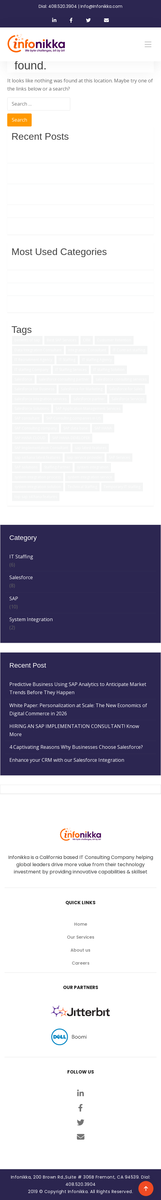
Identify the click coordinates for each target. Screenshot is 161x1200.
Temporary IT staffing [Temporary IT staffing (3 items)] (122, 486)
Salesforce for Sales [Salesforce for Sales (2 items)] (126, 388)
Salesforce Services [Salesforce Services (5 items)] (128, 398)
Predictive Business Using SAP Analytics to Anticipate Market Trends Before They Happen (79, 152)
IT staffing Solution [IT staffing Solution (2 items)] (109, 369)
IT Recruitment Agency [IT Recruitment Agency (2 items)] (33, 359)
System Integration (33, 301)
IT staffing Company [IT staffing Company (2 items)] (31, 369)
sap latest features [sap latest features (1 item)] (90, 447)
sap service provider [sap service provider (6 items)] (84, 457)
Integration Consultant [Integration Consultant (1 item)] (87, 350)
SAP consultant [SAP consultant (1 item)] (26, 418)
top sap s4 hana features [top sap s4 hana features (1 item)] (35, 496)
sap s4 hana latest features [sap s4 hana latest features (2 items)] (37, 457)
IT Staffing (23, 289)
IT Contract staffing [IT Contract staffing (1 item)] (129, 350)
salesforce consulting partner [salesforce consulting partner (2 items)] (64, 379)
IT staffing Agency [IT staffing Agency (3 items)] (97, 359)
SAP (15, 263)
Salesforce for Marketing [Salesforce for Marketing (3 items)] (82, 388)
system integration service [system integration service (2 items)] (90, 477)
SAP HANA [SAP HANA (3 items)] (103, 428)
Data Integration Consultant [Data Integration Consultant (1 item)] (38, 350)
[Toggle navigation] (148, 44)
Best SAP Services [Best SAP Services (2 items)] (61, 340)
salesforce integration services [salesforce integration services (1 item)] (40, 398)
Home (80, 924)
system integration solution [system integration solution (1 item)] (37, 486)
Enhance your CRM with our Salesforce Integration (68, 224)
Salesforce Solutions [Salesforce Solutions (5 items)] (31, 408)
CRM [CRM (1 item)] (86, 340)
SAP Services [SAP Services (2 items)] (119, 457)
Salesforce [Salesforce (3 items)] (23, 379)
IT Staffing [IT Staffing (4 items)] (67, 359)
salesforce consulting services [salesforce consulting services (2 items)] (121, 379)
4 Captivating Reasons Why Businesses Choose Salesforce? (78, 211)
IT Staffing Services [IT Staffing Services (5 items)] (71, 369)
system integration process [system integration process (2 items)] (37, 477)
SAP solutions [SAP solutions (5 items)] (25, 467)
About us (80, 950)
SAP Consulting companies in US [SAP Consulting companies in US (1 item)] (73, 418)
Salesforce (23, 276)
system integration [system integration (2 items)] (93, 467)
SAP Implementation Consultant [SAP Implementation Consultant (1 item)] (41, 447)
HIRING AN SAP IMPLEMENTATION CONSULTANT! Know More (76, 194)
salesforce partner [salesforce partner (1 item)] (89, 398)
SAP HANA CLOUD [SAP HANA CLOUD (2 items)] (30, 437)
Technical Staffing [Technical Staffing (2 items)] (82, 486)
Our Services (80, 937)
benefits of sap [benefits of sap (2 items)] (27, 340)
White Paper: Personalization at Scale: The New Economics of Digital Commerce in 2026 (80, 173)
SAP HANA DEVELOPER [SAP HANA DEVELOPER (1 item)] (71, 437)
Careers (81, 963)
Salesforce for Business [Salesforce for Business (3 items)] (34, 388)
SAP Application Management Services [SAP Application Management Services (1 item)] (87, 408)
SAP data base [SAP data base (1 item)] (75, 428)
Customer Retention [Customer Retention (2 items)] (114, 340)
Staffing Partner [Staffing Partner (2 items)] (57, 467)
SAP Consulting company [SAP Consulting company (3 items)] (35, 428)
